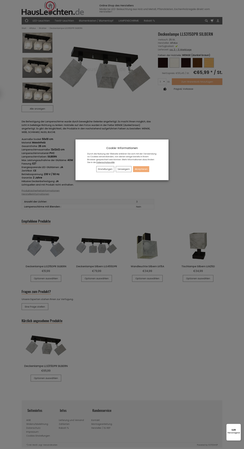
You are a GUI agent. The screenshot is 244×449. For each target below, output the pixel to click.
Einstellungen (105, 169)
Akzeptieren (141, 169)
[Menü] (239, 426)
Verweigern (123, 169)
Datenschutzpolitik (105, 162)
